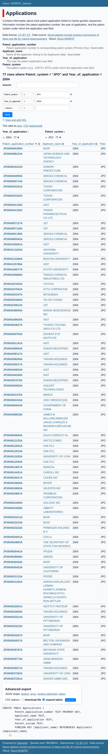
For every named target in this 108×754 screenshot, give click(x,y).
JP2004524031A (12, 537)
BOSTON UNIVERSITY (56, 259)
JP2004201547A (12, 294)
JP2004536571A (12, 668)
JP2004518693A (12, 488)
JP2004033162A (12, 195)
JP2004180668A (12, 274)
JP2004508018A (12, 414)
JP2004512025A (12, 456)
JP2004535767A (12, 649)
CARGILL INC (51, 472)
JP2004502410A (12, 400)
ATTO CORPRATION (55, 289)
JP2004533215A (12, 626)
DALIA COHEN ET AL (55, 435)
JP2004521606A (12, 502)
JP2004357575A (12, 380)
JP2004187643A (12, 284)
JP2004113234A (12, 249)
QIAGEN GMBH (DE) (55, 678)
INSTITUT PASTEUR (55, 606)
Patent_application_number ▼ (20, 144)
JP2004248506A (12, 310)
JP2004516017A (12, 477)
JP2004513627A (12, 467)
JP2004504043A (12, 405)
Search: (7, 85)
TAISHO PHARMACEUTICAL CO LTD (55, 214)
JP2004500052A (12, 385)
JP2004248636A (12, 319)
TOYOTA (48, 284)
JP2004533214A (12, 617)
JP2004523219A (12, 522)
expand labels (53, 699)
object (62, 694)
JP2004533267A (12, 635)
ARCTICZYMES (52, 440)
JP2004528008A (12, 556)
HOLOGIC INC (51, 502)
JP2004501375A (12, 394)
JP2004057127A (12, 223)
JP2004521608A (12, 508)
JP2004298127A (12, 353)
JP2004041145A (12, 205)
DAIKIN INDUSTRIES (55, 348)
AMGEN (48, 556)
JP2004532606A (12, 611)
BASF (46, 148)
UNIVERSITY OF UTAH (56, 456)
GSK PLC (48, 446)
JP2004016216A (12, 166)
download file (31, 699)
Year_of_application (83, 144)
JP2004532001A (12, 606)
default (25, 694)
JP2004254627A (12, 325)
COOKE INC (50, 477)
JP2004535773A (12, 659)
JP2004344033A (12, 369)
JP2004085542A (12, 239)
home (6, 3)
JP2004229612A (12, 305)
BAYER (47, 483)
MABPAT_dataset (21, 3)
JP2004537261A (12, 678)
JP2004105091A (12, 244)
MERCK (48, 394)
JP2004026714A (12, 181)
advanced (35, 126)
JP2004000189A (12, 148)
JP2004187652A (12, 289)
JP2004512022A (12, 446)
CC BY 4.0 (24, 35)
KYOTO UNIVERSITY (55, 269)
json (19, 126)
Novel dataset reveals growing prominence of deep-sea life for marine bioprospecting (51, 746)
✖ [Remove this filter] (71, 94)
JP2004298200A (12, 359)
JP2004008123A (12, 153)
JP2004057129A (12, 228)
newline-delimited (47, 694)
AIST (46, 205)
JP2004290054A (12, 348)
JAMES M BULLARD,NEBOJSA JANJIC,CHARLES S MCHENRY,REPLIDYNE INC (57, 422)
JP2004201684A (12, 300)
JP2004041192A (12, 210)
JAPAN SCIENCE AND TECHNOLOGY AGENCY (56, 157)
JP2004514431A (12, 472)
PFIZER (47, 551)
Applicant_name (52, 144)
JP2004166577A (12, 269)
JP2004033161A (12, 186)
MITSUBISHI (50, 294)
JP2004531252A (12, 581)
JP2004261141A (12, 343)
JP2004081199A (12, 233)
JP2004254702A (12, 334)
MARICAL (49, 467)
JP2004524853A (12, 542)
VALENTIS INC (52, 488)
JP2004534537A (12, 640)
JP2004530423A (12, 567)
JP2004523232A (12, 527)
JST (45, 223)
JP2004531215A (12, 576)
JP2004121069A (12, 259)
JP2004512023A (12, 451)
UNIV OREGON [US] (55, 400)
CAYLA (47, 537)
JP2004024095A (12, 176)
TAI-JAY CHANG (52, 300)
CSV (26, 126)
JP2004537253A (12, 673)
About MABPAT (66, 38)
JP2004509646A (12, 435)
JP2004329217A (12, 364)
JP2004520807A (12, 493)
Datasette (22, 743)
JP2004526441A (12, 551)
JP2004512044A (12, 461)
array (33, 694)
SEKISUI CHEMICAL (55, 176)
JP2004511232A (12, 440)
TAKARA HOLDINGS (55, 359)
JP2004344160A (12, 375)
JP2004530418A (12, 562)
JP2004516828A (12, 483)
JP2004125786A (12, 264)
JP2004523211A (12, 517)
